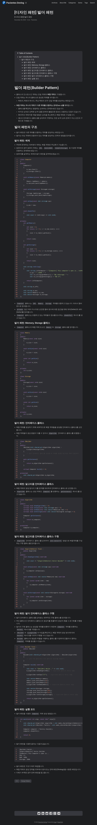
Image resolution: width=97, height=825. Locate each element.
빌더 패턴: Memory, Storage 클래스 (37, 65)
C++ (17, 781)
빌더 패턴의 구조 (27, 60)
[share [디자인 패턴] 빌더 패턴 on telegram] (58, 814)
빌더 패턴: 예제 (29, 62)
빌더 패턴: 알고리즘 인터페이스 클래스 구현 (40, 73)
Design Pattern (25, 781)
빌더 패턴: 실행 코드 (31, 79)
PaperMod (60, 822)
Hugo (55, 822)
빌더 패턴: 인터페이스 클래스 (35, 68)
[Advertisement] (48, 36)
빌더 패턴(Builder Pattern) (29, 57)
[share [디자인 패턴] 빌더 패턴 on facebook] (50, 814)
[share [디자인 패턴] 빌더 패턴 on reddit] (46, 814)
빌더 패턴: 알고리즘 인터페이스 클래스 (38, 70)
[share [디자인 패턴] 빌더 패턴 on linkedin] (42, 814)
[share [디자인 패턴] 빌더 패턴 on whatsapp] (54, 814)
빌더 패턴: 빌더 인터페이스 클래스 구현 (39, 76)
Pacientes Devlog (13, 2)
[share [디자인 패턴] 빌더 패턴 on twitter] (39, 814)
